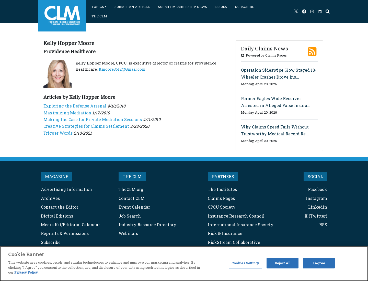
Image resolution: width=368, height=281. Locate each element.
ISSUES (221, 7)
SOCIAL (315, 176)
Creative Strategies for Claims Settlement (86, 126)
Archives (50, 198)
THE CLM (99, 16)
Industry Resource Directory (147, 224)
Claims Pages (221, 198)
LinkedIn (317, 207)
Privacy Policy (26, 272)
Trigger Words (58, 133)
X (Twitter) (315, 216)
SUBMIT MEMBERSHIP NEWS (182, 7)
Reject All (282, 263)
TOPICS (97, 7)
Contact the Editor (59, 207)
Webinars (128, 233)
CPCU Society (222, 207)
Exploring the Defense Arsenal (74, 106)
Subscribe (51, 242)
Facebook (317, 189)
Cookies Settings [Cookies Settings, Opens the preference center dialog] (245, 263)
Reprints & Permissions (65, 233)
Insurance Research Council (236, 216)
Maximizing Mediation (67, 112)
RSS (323, 224)
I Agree (319, 263)
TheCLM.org (131, 189)
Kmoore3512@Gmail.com (122, 69)
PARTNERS (223, 176)
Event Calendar (134, 207)
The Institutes (222, 189)
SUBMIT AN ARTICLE (132, 7)
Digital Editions (57, 216)
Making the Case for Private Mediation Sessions (92, 119)
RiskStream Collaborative (234, 242)
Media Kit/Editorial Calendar (70, 224)
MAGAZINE (56, 176)
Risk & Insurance (225, 233)
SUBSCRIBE (244, 7)
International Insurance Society (240, 224)
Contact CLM (132, 198)
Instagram (316, 198)
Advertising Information (66, 189)
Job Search (130, 216)
